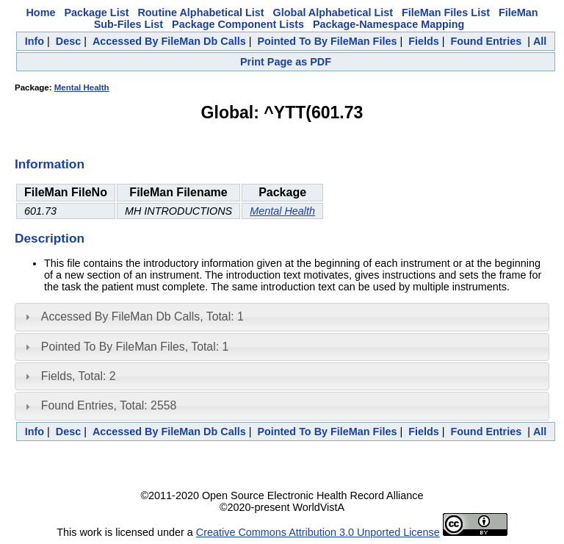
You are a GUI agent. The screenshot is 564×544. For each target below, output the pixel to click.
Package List (96, 12)
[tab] (282, 317)
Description (49, 238)
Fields (423, 41)
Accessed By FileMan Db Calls (169, 41)
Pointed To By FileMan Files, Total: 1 (134, 346)
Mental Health (81, 87)
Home (40, 12)
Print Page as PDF (285, 62)
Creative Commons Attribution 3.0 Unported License (318, 532)
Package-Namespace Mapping (388, 24)
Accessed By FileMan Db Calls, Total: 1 (142, 316)
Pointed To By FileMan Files (327, 41)
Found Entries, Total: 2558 (109, 405)
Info (34, 41)
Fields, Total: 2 (78, 376)
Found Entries (485, 41)
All (539, 41)
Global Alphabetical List (333, 12)
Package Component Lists (238, 24)
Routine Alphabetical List (200, 12)
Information (49, 164)
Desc (68, 41)
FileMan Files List (446, 12)
